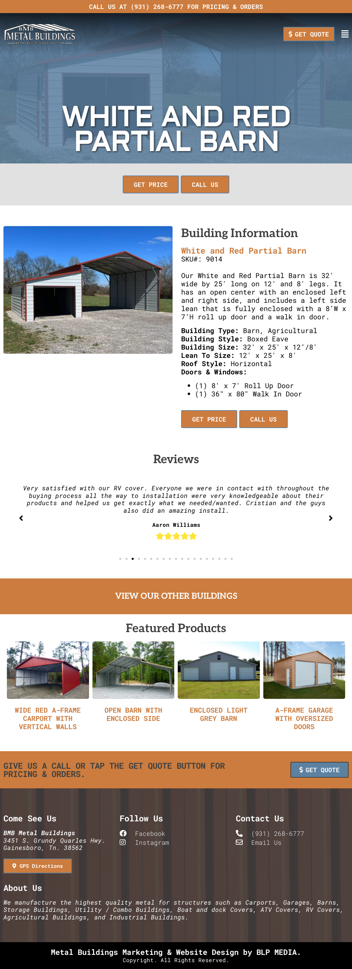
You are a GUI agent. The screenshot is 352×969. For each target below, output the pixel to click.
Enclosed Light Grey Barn (219, 714)
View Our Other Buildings (176, 596)
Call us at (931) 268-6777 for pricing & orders (176, 6)
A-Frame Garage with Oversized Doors (304, 718)
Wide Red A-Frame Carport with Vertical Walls (48, 718)
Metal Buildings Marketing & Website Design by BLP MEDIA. (176, 952)
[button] (152, 184)
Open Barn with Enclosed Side (133, 714)
